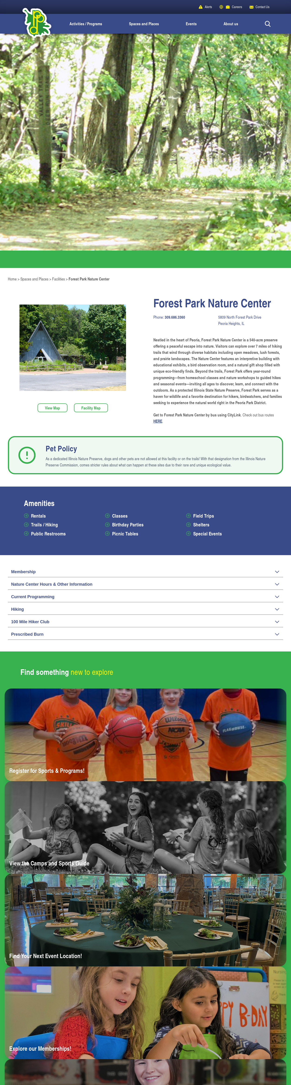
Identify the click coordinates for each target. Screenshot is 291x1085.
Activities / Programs (86, 23)
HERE (157, 421)
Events (191, 23)
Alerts (208, 7)
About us (231, 23)
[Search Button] (268, 24)
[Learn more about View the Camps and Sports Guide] (145, 827)
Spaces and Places (144, 23)
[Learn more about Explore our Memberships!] (145, 1012)
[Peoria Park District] (33, 24)
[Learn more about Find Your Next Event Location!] (145, 920)
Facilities (58, 279)
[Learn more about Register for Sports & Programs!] (145, 735)
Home (12, 279)
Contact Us (262, 7)
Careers (237, 7)
